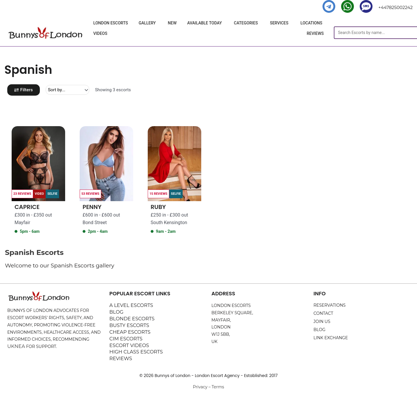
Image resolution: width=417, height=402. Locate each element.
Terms (218, 392)
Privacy (200, 392)
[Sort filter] (70, 90)
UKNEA (14, 347)
